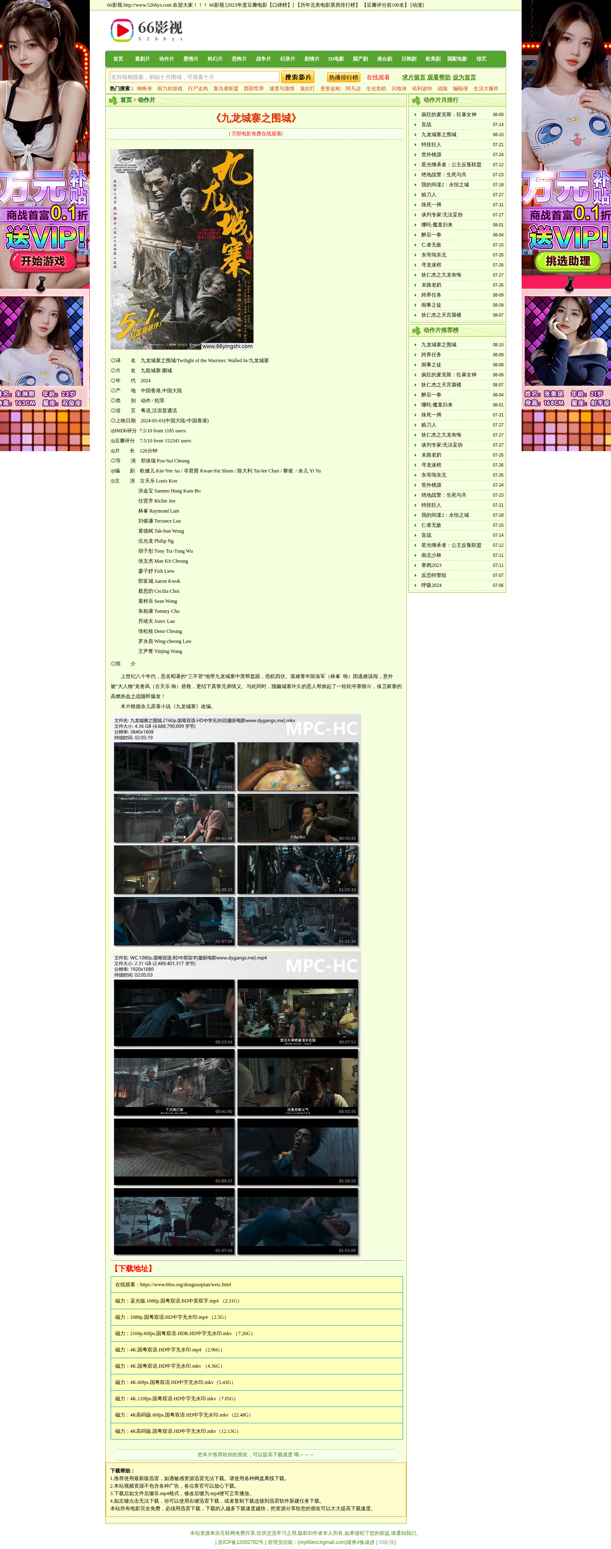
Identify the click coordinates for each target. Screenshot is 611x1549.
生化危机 (376, 88)
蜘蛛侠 (144, 88)
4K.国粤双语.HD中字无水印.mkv (165, 1366)
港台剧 (384, 59)
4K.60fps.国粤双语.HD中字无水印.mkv (172, 1382)
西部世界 (254, 88)
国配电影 (457, 59)
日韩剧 (408, 59)
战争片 (263, 59)
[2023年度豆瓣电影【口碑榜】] (260, 5)
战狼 (443, 88)
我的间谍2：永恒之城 (445, 185)
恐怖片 (239, 59)
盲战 (426, 124)
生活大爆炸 (486, 88)
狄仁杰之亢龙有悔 (441, 275)
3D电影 (336, 59)
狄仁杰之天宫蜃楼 (441, 315)
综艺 (482, 59)
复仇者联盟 (225, 88)
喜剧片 (142, 59)
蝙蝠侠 (460, 88)
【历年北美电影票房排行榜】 (327, 5)
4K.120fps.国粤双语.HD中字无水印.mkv (173, 1399)
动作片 (166, 59)
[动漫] (417, 5)
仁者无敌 (431, 245)
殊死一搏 (431, 205)
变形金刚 (330, 88)
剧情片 (311, 59)
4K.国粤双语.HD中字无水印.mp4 (165, 1350)
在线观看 (378, 77)
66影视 (216, 5)
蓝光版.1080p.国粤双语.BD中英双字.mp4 (174, 1301)
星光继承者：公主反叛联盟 (451, 165)
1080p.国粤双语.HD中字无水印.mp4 (169, 1317)
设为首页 (464, 77)
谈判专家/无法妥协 (442, 215)
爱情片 (190, 59)
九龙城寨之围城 (438, 134)
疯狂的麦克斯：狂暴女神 (449, 114)
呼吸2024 (431, 585)
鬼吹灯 (307, 88)
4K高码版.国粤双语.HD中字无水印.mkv (173, 1431)
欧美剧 (433, 59)
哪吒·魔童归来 (437, 225)
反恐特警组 (433, 575)
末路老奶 (431, 285)
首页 (118, 59)
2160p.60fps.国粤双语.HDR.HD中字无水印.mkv (181, 1333)
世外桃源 (431, 154)
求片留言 (414, 77)
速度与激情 (281, 88)
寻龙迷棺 (431, 265)
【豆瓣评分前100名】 (385, 5)
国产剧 (360, 59)
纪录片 (287, 59)
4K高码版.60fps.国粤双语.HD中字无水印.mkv (179, 1415)
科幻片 (215, 59)
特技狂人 (431, 144)
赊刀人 (428, 195)
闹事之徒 (431, 305)
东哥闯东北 (433, 255)
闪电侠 (399, 88)
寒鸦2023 (431, 565)
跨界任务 (431, 295)
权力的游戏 (170, 88)
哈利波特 (422, 88)
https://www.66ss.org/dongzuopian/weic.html (185, 1284)
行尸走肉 (198, 88)
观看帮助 (439, 77)
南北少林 (431, 555)
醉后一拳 (431, 235)
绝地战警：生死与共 (443, 175)
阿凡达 (353, 88)
